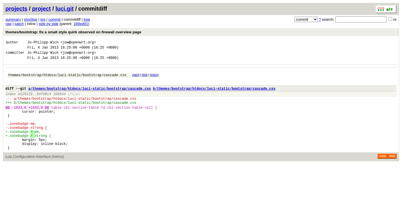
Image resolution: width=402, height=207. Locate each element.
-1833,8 (19, 116)
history (154, 78)
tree (87, 19)
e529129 (25, 100)
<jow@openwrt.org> (78, 43)
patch (19, 24)
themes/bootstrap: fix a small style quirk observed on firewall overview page (73, 32)
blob (145, 78)
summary (13, 19)
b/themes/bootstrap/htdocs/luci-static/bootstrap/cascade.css (214, 94)
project (41, 8)
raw (8, 24)
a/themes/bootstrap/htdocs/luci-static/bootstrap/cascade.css (89, 94)
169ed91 (81, 24)
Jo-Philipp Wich (43, 43)
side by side (49, 24)
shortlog (30, 19)
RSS (392, 174)
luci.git (64, 8)
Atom (382, 174)
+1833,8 (35, 116)
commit (54, 19)
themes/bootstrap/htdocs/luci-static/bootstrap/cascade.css (67, 79)
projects (16, 8)
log (42, 19)
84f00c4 (44, 100)
